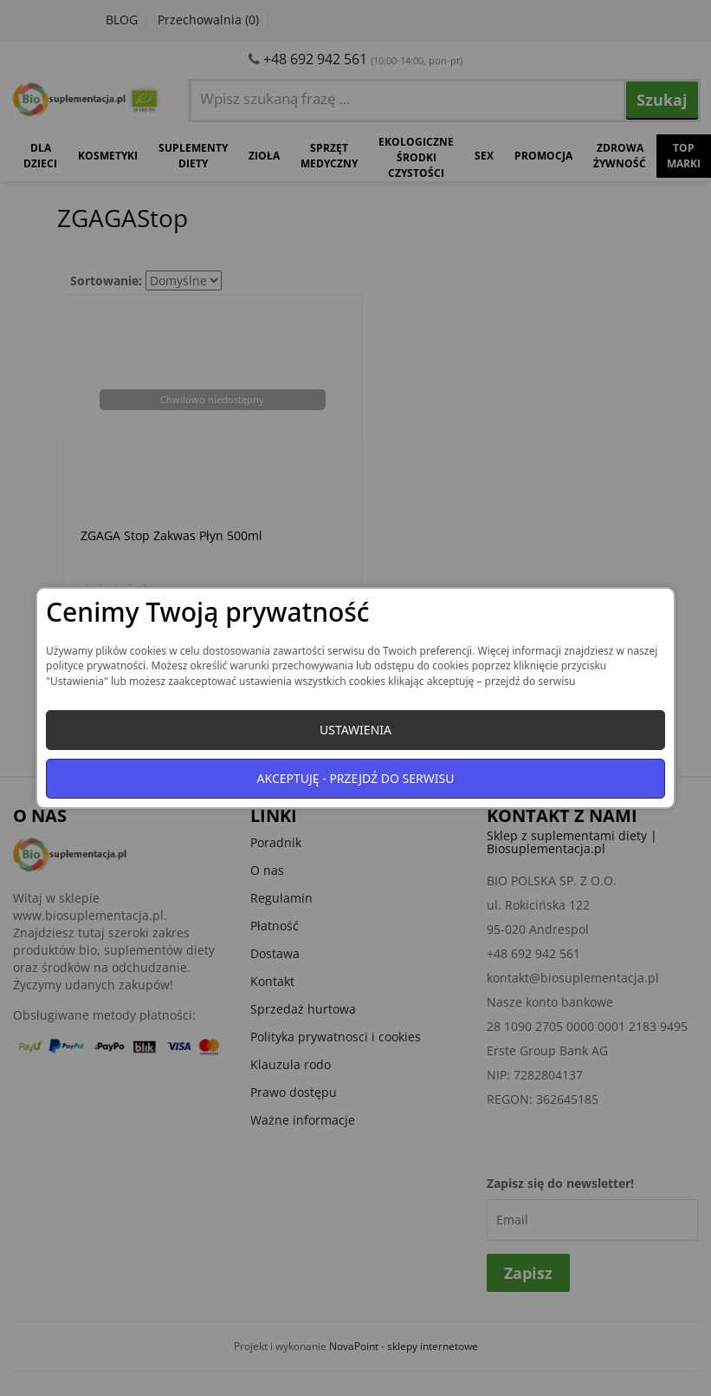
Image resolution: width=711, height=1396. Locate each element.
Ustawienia (355, 729)
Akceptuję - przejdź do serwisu (356, 778)
